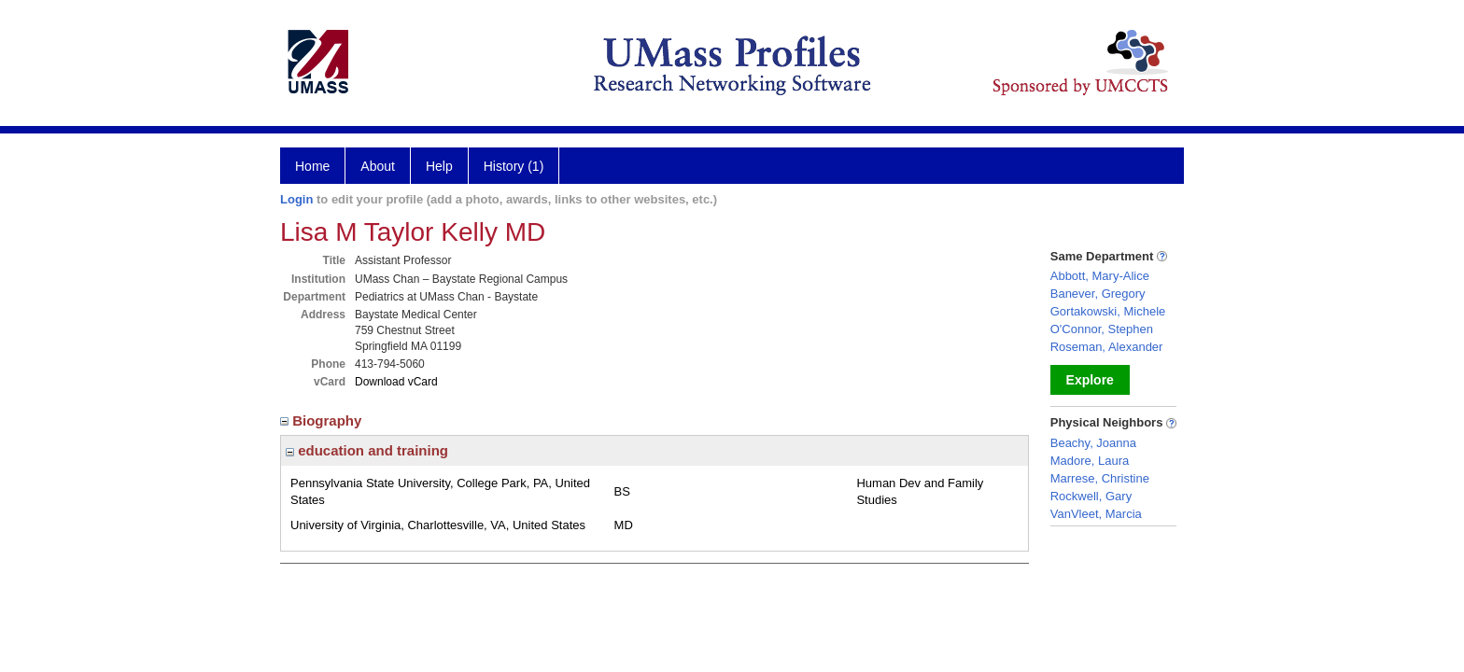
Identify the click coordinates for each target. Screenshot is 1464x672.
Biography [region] (323, 420)
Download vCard (396, 381)
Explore (1090, 379)
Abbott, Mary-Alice (1099, 276)
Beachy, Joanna (1093, 443)
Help (439, 166)
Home (312, 166)
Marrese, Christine (1099, 478)
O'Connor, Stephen (1101, 329)
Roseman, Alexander (1106, 347)
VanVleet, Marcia (1096, 514)
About (377, 166)
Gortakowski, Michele (1108, 311)
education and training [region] (367, 450)
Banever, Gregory (1098, 294)
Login (296, 199)
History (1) (514, 166)
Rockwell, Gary (1091, 496)
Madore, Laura (1090, 461)
